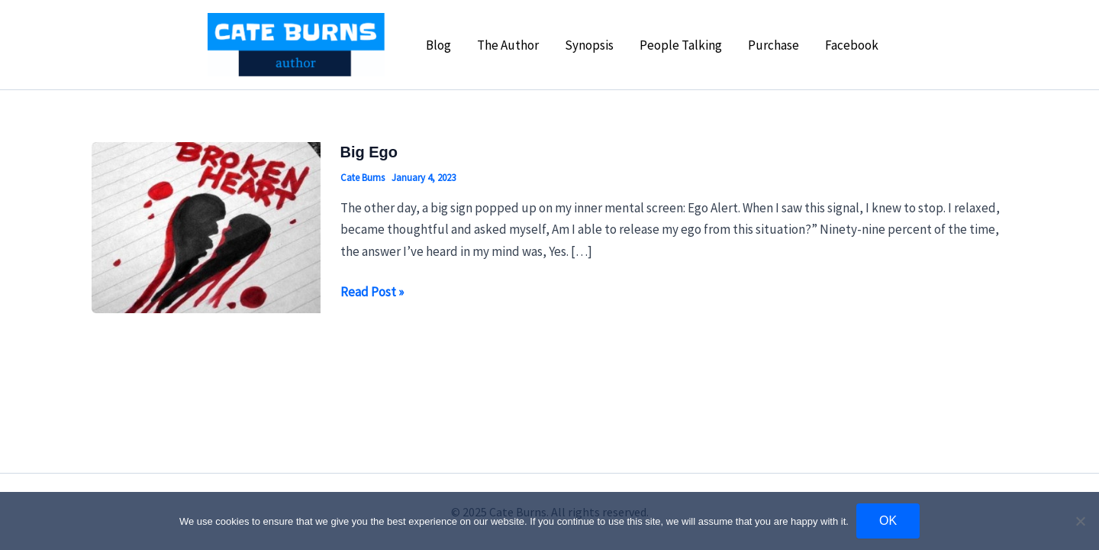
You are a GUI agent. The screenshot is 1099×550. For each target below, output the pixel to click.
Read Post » (372, 291)
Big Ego (369, 152)
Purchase (773, 45)
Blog (438, 45)
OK (888, 520)
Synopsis (589, 45)
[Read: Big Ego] (206, 226)
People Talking (681, 45)
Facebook (851, 45)
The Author (508, 45)
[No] (1080, 521)
